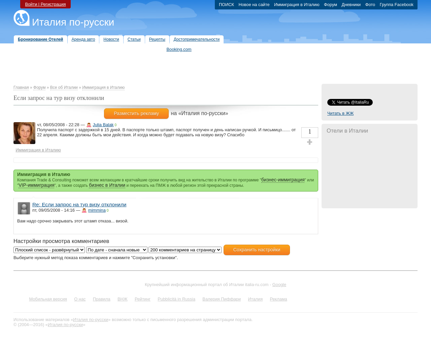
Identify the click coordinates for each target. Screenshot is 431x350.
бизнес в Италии (107, 185)
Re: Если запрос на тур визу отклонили (79, 204)
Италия (255, 299)
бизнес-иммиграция (282, 179)
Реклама (278, 299)
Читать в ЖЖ (340, 113)
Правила (101, 299)
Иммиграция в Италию (103, 87)
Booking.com (179, 49)
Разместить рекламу (136, 113)
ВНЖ (123, 299)
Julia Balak (103, 124)
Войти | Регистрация (45, 4)
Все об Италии (64, 87)
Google (279, 284)
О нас (80, 299)
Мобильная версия (48, 299)
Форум (39, 87)
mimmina (97, 210)
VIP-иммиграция (36, 185)
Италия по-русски (73, 22)
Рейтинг (143, 299)
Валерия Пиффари (221, 299)
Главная (21, 87)
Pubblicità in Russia (176, 299)
